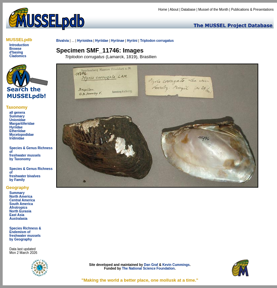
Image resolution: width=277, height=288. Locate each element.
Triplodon (148, 40)
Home (162, 9)
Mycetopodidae (21, 134)
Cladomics (17, 56)
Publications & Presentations (252, 9)
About (174, 9)
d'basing (16, 52)
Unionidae (17, 120)
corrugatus (165, 40)
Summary (17, 116)
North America (20, 196)
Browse (15, 49)
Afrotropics (18, 207)
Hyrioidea (84, 40)
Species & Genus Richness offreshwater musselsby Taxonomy (31, 153)
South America (21, 204)
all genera (17, 112)
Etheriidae (17, 131)
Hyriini (132, 40)
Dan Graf (151, 265)
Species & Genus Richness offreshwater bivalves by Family (31, 174)
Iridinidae (16, 138)
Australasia (18, 218)
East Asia (16, 215)
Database (188, 9)
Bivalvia (62, 40)
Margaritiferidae (21, 123)
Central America (22, 200)
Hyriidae (15, 127)
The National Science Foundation (148, 268)
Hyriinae (117, 40)
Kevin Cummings (176, 265)
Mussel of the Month (213, 9)
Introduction (19, 45)
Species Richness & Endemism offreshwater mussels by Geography (25, 233)
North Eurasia (20, 211)
